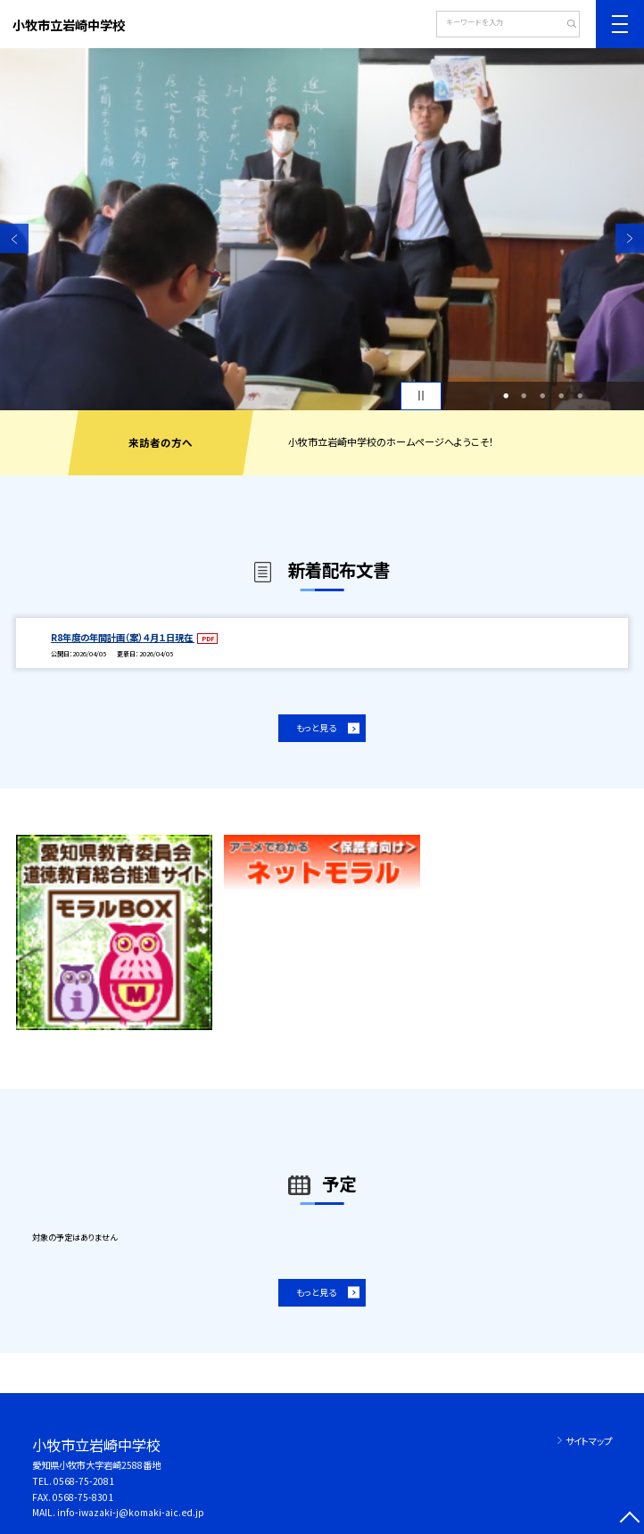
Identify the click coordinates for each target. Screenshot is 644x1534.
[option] (322, 229)
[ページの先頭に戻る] (629, 1519)
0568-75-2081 (84, 1481)
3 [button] (542, 395)
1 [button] (505, 395)
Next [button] (629, 238)
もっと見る (316, 728)
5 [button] (579, 395)
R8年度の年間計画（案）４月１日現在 (122, 637)
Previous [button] (14, 238)
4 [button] (561, 395)
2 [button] (523, 395)
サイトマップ (589, 1440)
